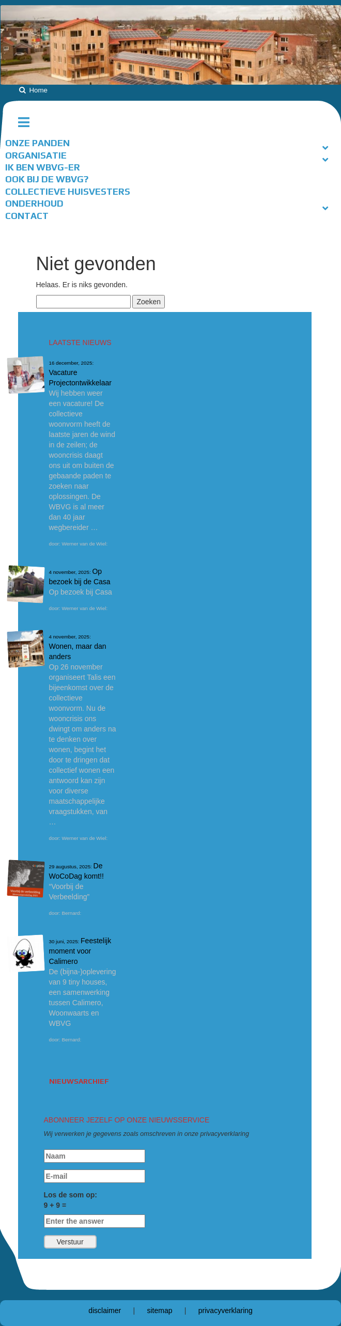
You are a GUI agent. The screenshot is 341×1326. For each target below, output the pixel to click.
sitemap (159, 1310)
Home (38, 90)
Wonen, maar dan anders (77, 647)
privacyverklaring (225, 1310)
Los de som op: (94, 1209)
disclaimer (104, 1310)
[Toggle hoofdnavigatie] (28, 122)
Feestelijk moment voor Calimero (80, 951)
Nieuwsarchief (79, 1081)
